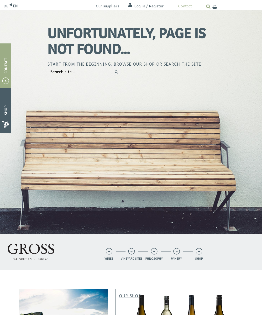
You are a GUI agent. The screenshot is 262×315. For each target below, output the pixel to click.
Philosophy (154, 259)
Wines (109, 259)
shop (149, 64)
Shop (199, 259)
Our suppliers (107, 6)
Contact (185, 6)
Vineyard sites (131, 259)
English (15, 6)
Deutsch (6, 6)
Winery (176, 259)
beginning (98, 64)
